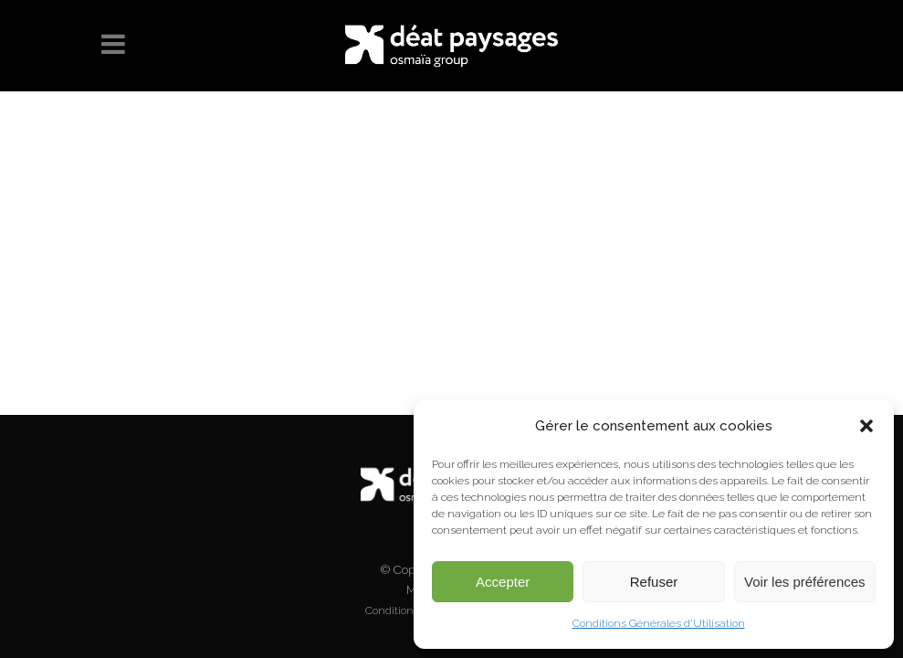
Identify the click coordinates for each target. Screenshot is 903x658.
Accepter (503, 581)
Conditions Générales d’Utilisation (658, 623)
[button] (866, 426)
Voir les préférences (805, 581)
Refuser (654, 581)
